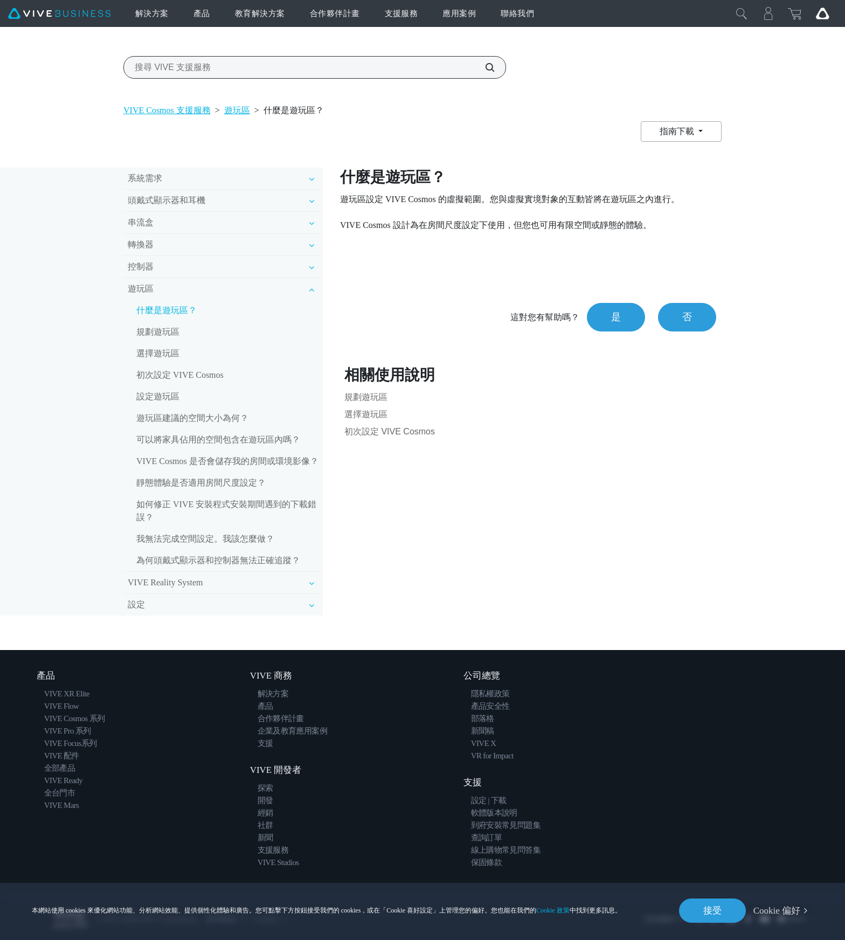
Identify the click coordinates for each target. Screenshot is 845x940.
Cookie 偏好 (776, 911)
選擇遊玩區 (157, 353)
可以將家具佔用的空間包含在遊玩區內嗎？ (218, 439)
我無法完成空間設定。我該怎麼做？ (205, 538)
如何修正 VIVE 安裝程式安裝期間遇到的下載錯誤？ (226, 511)
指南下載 (678, 131)
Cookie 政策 (553, 910)
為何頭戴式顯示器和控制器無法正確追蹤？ (218, 560)
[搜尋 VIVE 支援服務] (484, 67)
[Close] (741, 13)
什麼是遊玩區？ (166, 310)
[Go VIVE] (822, 13)
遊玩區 (237, 110)
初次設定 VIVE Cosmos (180, 374)
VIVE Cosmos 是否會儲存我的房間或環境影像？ (227, 461)
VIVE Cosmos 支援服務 (167, 110)
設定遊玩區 (157, 396)
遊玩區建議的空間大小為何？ (192, 418)
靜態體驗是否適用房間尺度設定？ (201, 482)
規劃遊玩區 (157, 331)
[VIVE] (59, 13)
